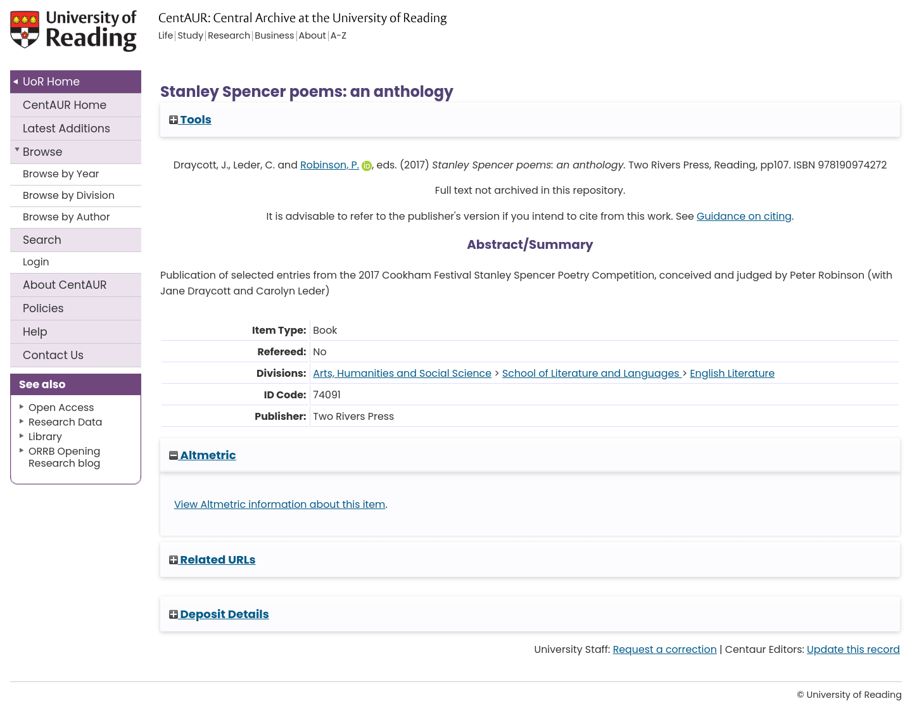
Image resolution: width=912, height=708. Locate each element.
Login (36, 262)
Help (35, 331)
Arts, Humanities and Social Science (402, 373)
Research (229, 36)
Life (165, 36)
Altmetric (202, 455)
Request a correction (665, 649)
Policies (43, 308)
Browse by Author (66, 217)
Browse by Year (61, 174)
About (65, 285)
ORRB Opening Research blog (64, 457)
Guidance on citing (744, 216)
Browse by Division (69, 195)
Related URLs (212, 559)
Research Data (65, 422)
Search (42, 240)
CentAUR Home (64, 105)
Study (190, 36)
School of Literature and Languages (592, 373)
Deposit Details (219, 614)
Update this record (853, 649)
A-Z (338, 36)
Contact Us (53, 355)
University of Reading (101, 36)
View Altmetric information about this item (280, 504)
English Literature (732, 373)
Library (45, 436)
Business (274, 36)
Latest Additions (66, 128)
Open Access (61, 407)
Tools (190, 119)
